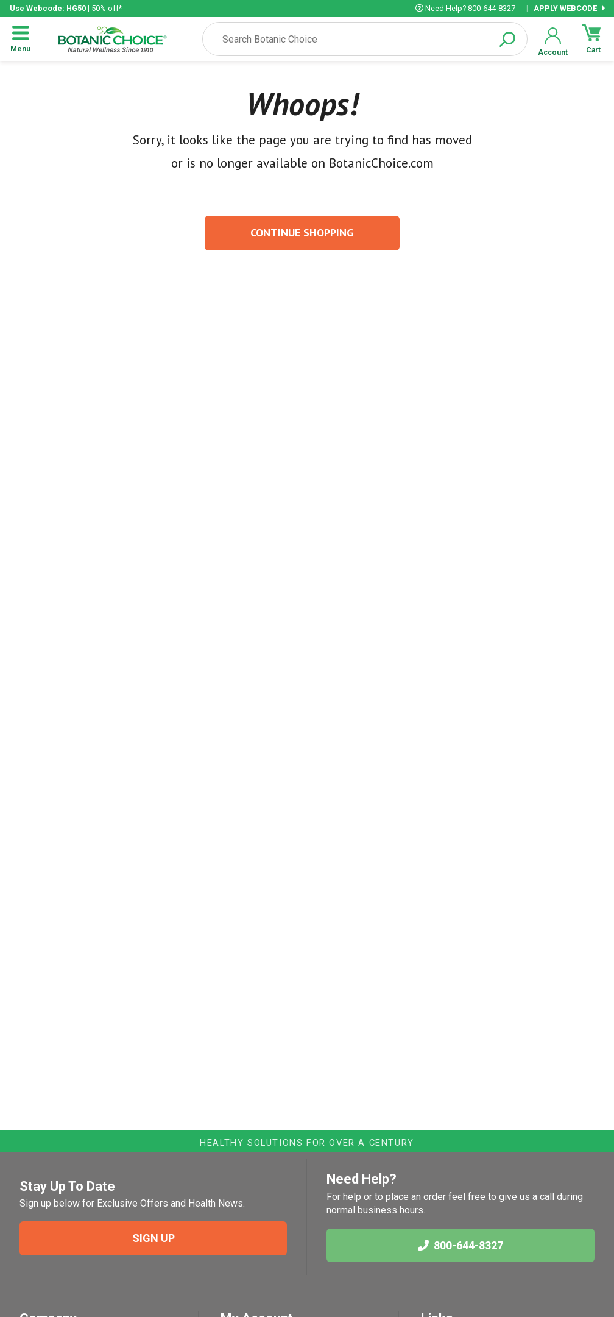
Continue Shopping (302, 232)
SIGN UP (153, 1238)
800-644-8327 (460, 1245)
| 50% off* (66, 8)
